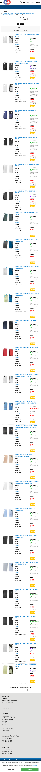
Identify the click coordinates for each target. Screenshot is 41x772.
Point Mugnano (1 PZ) (34, 121)
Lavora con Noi (6, 730)
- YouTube (4, 723)
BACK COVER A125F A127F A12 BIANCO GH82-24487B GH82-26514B (26, 375)
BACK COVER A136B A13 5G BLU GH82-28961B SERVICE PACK (26, 563)
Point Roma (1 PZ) (33, 252)
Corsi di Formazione (8, 728)
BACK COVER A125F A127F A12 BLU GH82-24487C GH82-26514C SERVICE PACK (25, 402)
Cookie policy (34, 765)
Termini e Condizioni (8, 706)
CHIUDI (39, 762)
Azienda (5, 704)
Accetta (30, 769)
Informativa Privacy (8, 708)
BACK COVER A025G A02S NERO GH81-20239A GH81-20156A (26, 62)
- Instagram (4, 721)
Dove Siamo (6, 755)
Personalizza (11, 769)
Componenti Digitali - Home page (8, 7)
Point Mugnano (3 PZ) (34, 277)
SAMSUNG (17, 44)
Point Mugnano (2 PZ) (34, 546)
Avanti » (25, 19)
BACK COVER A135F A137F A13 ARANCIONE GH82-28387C (24, 455)
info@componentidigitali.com (9, 717)
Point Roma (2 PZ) (33, 279)
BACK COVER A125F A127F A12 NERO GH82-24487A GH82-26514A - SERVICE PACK (26, 427)
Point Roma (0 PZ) (33, 47)
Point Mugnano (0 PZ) (34, 45)
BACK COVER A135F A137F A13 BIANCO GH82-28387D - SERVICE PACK (26, 482)
